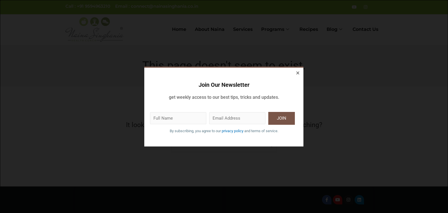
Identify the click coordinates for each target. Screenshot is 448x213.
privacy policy (234, 131)
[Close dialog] (298, 73)
